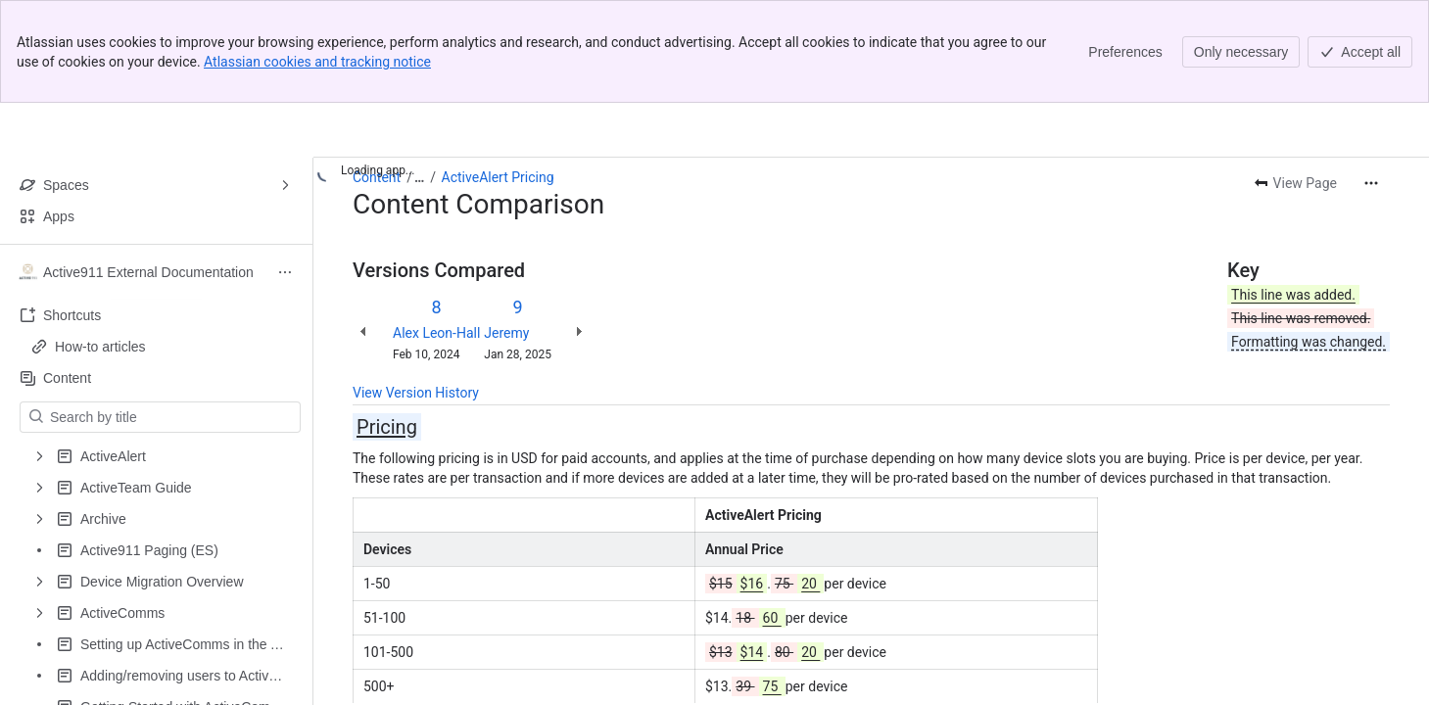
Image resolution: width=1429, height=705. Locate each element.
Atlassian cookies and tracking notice (317, 62)
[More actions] (1371, 183)
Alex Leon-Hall (436, 333)
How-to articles (100, 346)
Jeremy (506, 333)
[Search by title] (172, 417)
